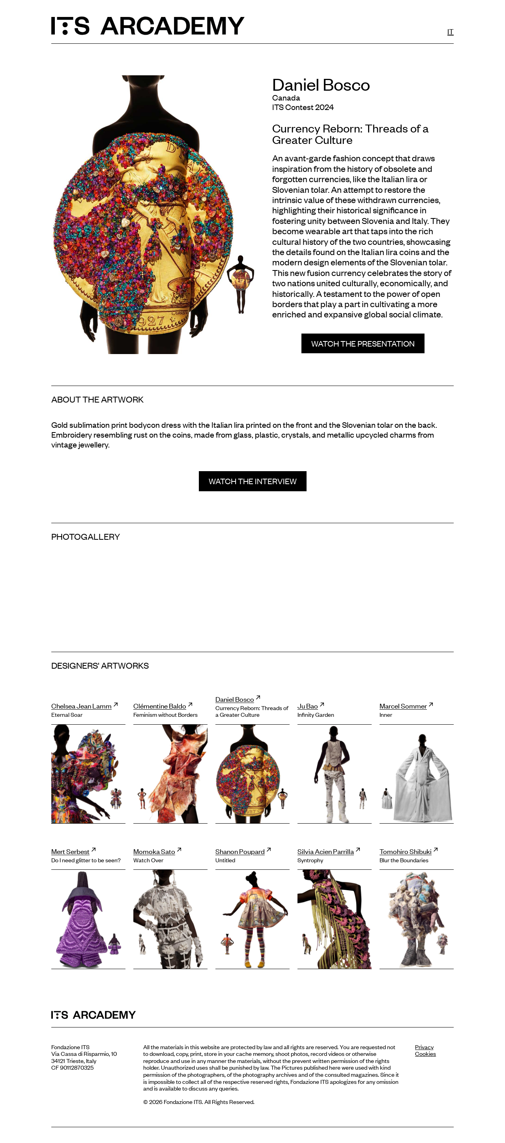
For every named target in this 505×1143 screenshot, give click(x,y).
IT (450, 31)
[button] (363, 344)
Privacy (424, 1046)
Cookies (425, 1053)
